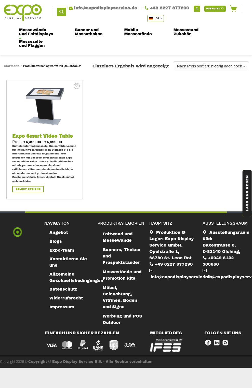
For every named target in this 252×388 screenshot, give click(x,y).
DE (154, 18)
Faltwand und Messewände (118, 237)
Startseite (11, 65)
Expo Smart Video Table (42, 136)
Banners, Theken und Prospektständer (121, 256)
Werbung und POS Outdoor (122, 319)
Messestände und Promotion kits (122, 275)
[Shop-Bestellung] (211, 66)
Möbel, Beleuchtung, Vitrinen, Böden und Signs (120, 297)
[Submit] (61, 12)
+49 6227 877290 (171, 264)
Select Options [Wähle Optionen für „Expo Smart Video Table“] (28, 189)
